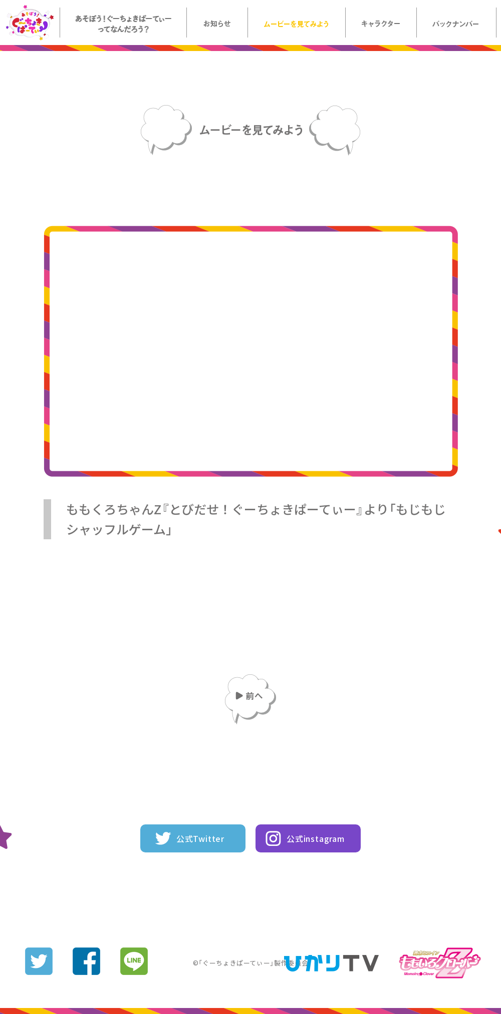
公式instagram (316, 838)
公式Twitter (200, 838)
